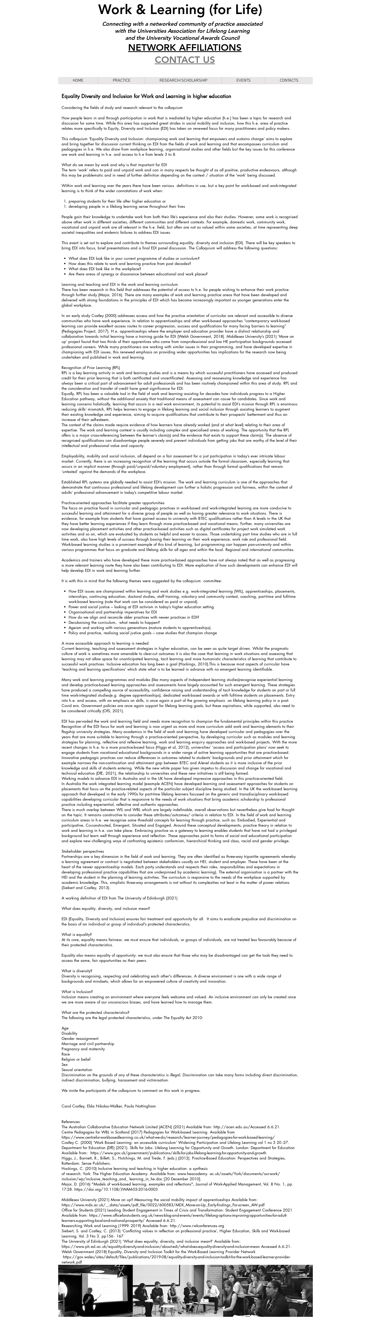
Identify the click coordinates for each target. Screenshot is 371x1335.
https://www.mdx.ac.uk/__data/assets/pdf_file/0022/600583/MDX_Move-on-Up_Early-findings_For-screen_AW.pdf (163, 1204)
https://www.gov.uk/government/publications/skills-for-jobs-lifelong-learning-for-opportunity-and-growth (178, 1152)
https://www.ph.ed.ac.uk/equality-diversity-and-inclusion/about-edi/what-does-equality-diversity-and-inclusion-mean (161, 1246)
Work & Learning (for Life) (182, 9)
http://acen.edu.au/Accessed (240, 1126)
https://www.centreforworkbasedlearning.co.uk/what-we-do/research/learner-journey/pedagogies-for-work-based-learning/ (168, 1137)
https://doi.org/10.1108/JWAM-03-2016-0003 (116, 1189)
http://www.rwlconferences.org (197, 1225)
